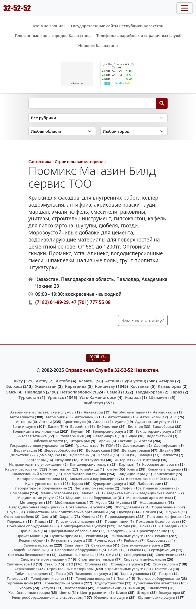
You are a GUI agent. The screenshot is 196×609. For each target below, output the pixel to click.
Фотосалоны (76, 587)
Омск (11, 392)
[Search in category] (98, 117)
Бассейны (78, 426)
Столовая (93, 564)
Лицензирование (158, 488)
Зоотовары (35, 459)
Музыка (123, 502)
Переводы (16, 521)
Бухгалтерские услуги (155, 431)
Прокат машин (29, 535)
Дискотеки (20, 454)
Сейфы (114, 549)
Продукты (117, 530)
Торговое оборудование (158, 578)
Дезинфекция (166, 445)
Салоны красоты (38, 545)
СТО (69, 564)
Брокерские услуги (109, 431)
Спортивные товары (96, 559)
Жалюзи (104, 454)
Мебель (88, 493)
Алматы (87, 380)
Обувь (12, 511)
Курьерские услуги (109, 483)
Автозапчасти (22, 417)
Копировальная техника (38, 478)
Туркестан (28, 397)
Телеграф (15, 578)
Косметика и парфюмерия (93, 478)
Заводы (145, 454)
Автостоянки (119, 417)
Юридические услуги (156, 597)
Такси (61, 573)
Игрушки (63, 459)
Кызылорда (170, 386)
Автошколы (150, 417)
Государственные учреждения (37, 445)
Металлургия (31, 502)
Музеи (101, 502)
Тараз (176, 392)
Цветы (65, 592)
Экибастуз (92, 402)
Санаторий (74, 545)
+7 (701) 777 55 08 (90, 302)
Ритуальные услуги (68, 540)
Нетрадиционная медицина (33, 507)
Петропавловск (76, 392)
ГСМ (109, 445)
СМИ (110, 554)
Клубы (112, 469)
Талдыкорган (148, 392)
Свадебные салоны (28, 549)
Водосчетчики (159, 435)
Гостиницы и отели (135, 440)
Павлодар (35, 392)
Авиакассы (93, 412)
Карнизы (127, 464)
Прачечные (29, 530)
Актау (41, 380)
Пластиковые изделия (75, 521)
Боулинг (78, 431)
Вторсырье (80, 440)
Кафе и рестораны (21, 469)
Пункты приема (64, 535)
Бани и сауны (24, 426)
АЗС (173, 417)
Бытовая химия (70, 435)
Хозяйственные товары (29, 592)
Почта (145, 526)
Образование (164, 507)
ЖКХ (125, 454)
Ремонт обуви (31, 540)
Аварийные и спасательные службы (42, 412)
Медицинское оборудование (91, 497)
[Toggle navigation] (184, 8)
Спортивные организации (44, 559)
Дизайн (166, 450)
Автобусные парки (129, 412)
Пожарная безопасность (157, 521)
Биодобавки (163, 426)
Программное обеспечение (73, 530)
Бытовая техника (32, 435)
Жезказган (46, 386)
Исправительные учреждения (36, 464)
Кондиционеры (131, 473)
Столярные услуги (127, 564)
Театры (165, 573)
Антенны (24, 421)
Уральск (55, 397)
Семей (113, 392)
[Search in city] (134, 131)
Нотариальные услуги (85, 507)
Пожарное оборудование (29, 526)
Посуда (123, 526)
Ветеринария (105, 435)
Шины (121, 592)
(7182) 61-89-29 (52, 302)
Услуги (47, 587)
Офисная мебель (19, 516)
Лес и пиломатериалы (94, 488)
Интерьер (151, 459)
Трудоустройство (109, 583)
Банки (53, 426)
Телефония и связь (47, 578)
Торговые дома (19, 583)
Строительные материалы (81, 161)
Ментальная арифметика (148, 497)
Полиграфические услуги (83, 526)
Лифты (127, 488)
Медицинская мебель (159, 493)
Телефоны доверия (93, 578)
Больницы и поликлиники (35, 431)
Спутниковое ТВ (20, 564)
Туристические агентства (156, 583)
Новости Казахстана (98, 45)
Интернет (123, 459)
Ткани (122, 578)
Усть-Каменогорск (97, 397)
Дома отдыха (48, 454)
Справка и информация (145, 559)
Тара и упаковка (134, 573)
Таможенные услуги (93, 573)
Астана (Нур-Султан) (125, 380)
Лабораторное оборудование (41, 488)
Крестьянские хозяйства (147, 478)
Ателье (99, 421)
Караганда (76, 386)
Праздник (170, 526)
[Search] (162, 103)
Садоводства (158, 540)
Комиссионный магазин (33, 473)
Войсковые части (47, 440)
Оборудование (128, 507)
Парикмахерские (120, 516)
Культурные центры (42, 483)
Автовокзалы (164, 412)
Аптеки (45, 421)
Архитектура (74, 421)
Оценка (88, 516)
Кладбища (89, 469)
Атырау (166, 380)
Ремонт (161, 535)
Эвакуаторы (169, 592)
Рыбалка (131, 540)
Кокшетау (105, 386)
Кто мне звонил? (48, 25)
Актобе (63, 380)
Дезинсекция (134, 445)
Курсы (77, 483)
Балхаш (14, 386)
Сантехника (39, 161)
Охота (46, 516)
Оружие (173, 511)
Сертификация (162, 549)
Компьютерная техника (85, 473)
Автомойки (55, 417)
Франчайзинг (109, 587)
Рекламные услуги (126, 535)
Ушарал (133, 397)
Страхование (26, 568)
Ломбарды (19, 493)
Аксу (18, 380)
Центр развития (94, 592)
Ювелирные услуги (111, 597)
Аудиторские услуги (152, 421)
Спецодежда (135, 554)
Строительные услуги (124, 568)
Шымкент (159, 397)
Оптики (149, 511)
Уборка (25, 587)
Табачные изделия (31, 573)
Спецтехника (167, 554)
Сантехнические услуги (142, 545)
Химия (134, 587)
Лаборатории (149, 483)
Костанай (139, 386)
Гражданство (87, 445)
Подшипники (116, 521)
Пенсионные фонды (164, 516)
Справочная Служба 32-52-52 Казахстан (111, 370)
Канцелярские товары (89, 464)
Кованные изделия (164, 469)
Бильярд (135, 426)
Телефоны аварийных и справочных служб (139, 35)
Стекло (50, 564)
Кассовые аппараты (159, 464)
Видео (131, 435)
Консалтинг (164, 473)
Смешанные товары (76, 554)
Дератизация (25, 450)
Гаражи (104, 440)
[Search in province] (62, 131)
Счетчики (163, 568)
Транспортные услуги (64, 583)
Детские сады (98, 450)
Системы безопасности (28, 554)
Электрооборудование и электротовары (47, 597)
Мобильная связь (70, 502)
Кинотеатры (60, 469)
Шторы (143, 592)
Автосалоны (85, 417)
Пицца (40, 521)
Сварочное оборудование (78, 549)
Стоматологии (165, 564)
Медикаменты (119, 493)
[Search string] (92, 103)
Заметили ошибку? (143, 320)
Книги (132, 469)
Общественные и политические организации (67, 511)
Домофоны (80, 454)
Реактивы (94, 535)
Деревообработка (60, 450)
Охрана (66, 516)
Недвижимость (153, 502)
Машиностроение (56, 493)
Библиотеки (107, 426)
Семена (134, 549)
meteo (77, 83)
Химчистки (157, 587)
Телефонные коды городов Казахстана (53, 35)
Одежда (124, 511)
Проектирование (152, 530)
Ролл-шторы (105, 540)
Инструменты (93, 459)
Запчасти (170, 454)
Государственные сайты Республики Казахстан (117, 25)
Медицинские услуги (36, 497)
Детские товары (136, 450)
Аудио (120, 421)
